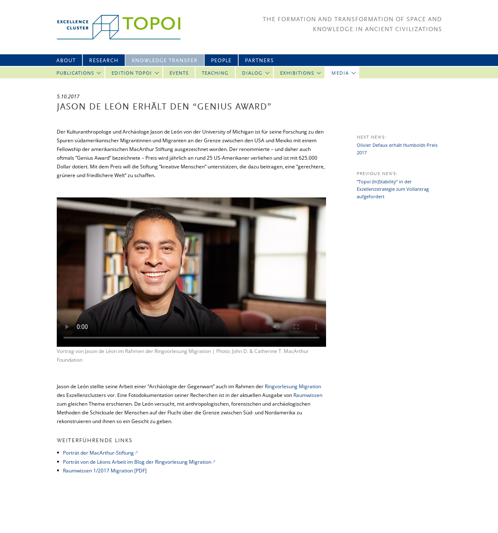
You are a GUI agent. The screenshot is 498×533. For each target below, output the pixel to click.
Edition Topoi (131, 73)
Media (340, 73)
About (66, 60)
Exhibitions (297, 73)
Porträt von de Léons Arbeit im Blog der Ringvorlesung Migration (137, 461)
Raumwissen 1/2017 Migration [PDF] (105, 470)
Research (103, 60)
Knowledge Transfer (165, 60)
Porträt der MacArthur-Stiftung (98, 452)
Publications (75, 73)
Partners (259, 60)
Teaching (215, 73)
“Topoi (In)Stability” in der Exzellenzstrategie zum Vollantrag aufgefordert (393, 189)
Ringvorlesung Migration (293, 386)
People (221, 60)
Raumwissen (307, 395)
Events (179, 73)
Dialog (252, 73)
